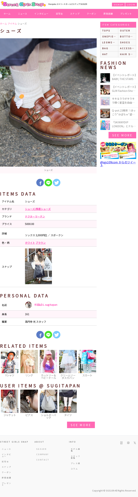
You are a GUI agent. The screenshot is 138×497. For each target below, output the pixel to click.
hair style (128, 54)
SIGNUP (118, 4)
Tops (106, 30)
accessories (128, 48)
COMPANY (41, 454)
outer (125, 30)
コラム (74, 468)
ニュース (22, 13)
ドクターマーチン (35, 216)
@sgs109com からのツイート (118, 163)
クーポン (91, 13)
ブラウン (41, 242)
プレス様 (75, 463)
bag (105, 48)
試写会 (59, 13)
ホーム (7, 13)
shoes (125, 42)
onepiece (110, 36)
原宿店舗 (108, 13)
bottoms (127, 36)
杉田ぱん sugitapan (41, 305)
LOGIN (131, 4)
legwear (109, 42)
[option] (48, 105)
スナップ (75, 13)
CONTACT (41, 459)
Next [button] (92, 365)
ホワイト (30, 242)
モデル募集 (75, 450)
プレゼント (126, 13)
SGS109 (41, 449)
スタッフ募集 (75, 457)
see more (81, 425)
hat (105, 54)
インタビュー (41, 13)
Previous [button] (4, 365)
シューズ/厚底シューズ (38, 209)
